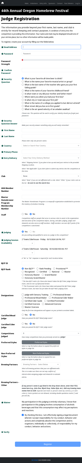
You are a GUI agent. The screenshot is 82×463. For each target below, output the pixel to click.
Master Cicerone (32, 307)
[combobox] (52, 145)
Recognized (29, 271)
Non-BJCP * (29, 268)
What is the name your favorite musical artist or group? (48, 81)
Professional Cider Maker (62, 297)
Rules (27, 3)
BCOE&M (35, 460)
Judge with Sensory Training (36, 294)
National (55, 271)
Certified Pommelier (55, 301)
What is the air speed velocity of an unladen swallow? (47, 109)
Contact (60, 3)
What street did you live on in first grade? (42, 106)
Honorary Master (32, 274)
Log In (77, 3)
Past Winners (69, 3)
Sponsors (51, 3)
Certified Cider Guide (33, 301)
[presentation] (31, 434)
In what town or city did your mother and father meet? (48, 93)
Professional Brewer (62, 294)
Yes (26, 214)
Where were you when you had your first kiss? (44, 97)
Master (67, 271)
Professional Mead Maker (36, 297)
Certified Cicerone (32, 304)
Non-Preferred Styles (41, 353)
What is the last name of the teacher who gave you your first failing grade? (51, 86)
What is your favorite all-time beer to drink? (43, 78)
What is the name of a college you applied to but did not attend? (52, 103)
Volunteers (34, 3)
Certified (43, 271)
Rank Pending (45, 268)
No (34, 214)
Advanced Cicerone (53, 304)
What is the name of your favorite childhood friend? (47, 90)
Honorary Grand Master (35, 278)
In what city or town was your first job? (41, 100)
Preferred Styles (41, 342)
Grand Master (51, 274)
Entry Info (43, 3)
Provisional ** (62, 268)
